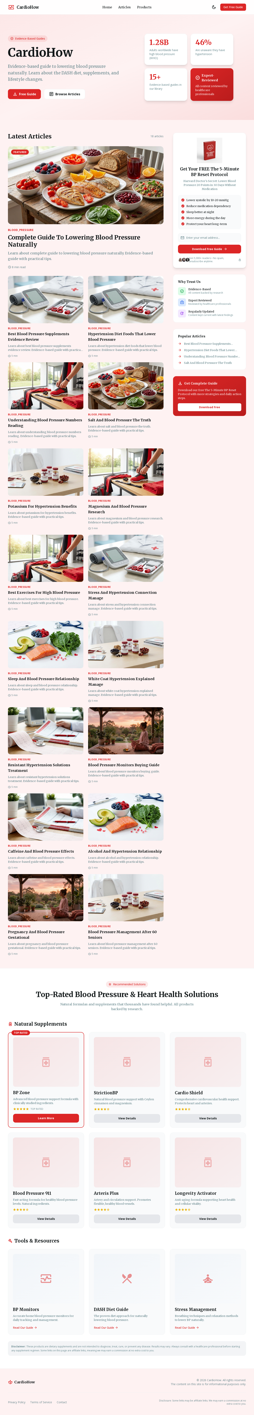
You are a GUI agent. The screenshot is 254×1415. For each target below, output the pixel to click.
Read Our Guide (25, 1328)
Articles (124, 7)
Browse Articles (64, 94)
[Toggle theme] (214, 7)
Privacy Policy (16, 1402)
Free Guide (24, 94)
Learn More (46, 1118)
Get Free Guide (233, 7)
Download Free (209, 407)
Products (144, 7)
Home (107, 7)
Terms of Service (41, 1402)
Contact (62, 1402)
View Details (127, 1118)
